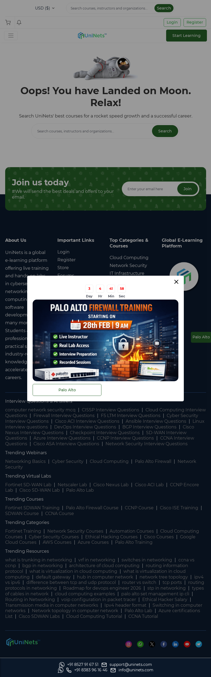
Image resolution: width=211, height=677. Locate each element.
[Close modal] (176, 281)
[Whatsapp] (25, 670)
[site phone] (139, 670)
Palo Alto (67, 389)
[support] (73, 670)
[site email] (184, 670)
